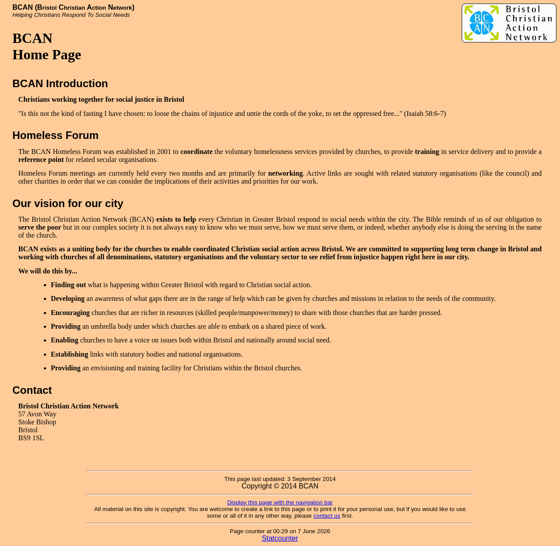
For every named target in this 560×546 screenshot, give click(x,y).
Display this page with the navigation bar (280, 502)
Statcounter (280, 538)
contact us (326, 515)
